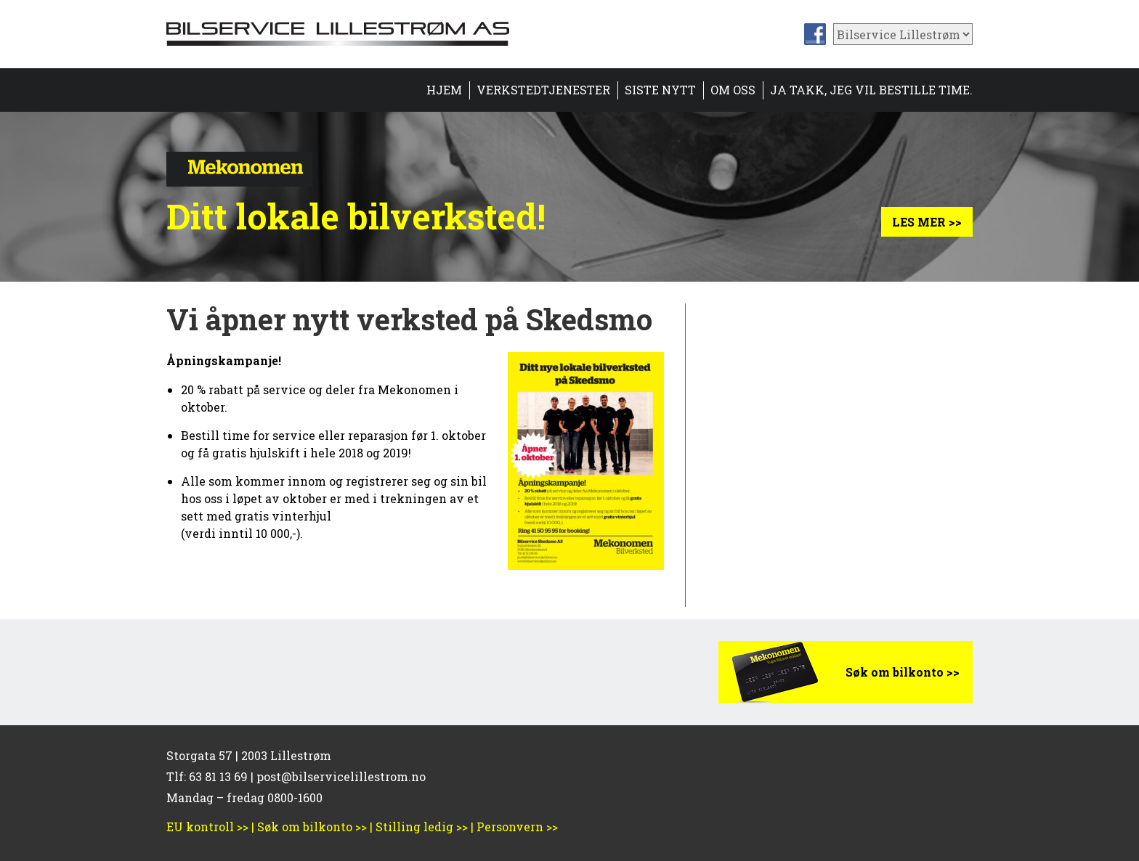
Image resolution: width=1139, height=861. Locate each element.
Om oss (732, 89)
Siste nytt (660, 89)
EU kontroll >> (207, 826)
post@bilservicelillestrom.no (341, 776)
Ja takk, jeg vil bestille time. (871, 89)
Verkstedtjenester (543, 89)
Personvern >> (517, 826)
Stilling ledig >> (422, 826)
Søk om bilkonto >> (903, 672)
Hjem (444, 89)
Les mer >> (927, 221)
